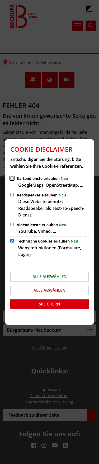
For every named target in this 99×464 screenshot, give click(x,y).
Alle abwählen (49, 290)
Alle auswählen (49, 276)
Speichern (49, 304)
